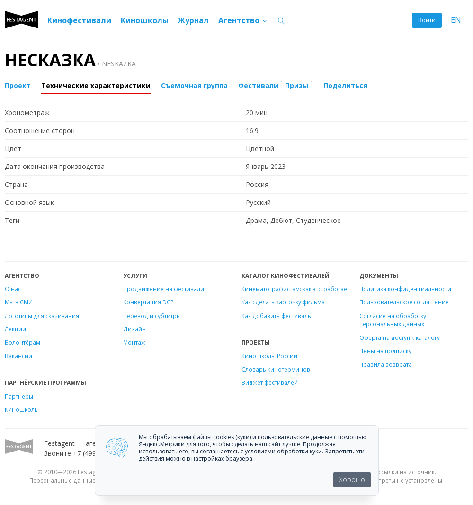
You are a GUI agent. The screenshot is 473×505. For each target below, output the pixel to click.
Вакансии (18, 356)
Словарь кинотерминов (275, 369)
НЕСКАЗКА (70, 59)
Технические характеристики (96, 85)
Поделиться (345, 85)
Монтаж (134, 342)
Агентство (243, 20)
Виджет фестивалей (269, 382)
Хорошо (352, 479)
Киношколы (145, 20)
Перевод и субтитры (152, 315)
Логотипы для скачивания (42, 315)
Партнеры (19, 396)
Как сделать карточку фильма (283, 302)
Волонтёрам (22, 342)
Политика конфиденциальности (405, 288)
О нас (13, 288)
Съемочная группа (194, 85)
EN (456, 20)
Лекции (15, 329)
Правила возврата (385, 364)
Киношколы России (269, 356)
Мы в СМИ (19, 302)
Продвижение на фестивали (163, 288)
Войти (427, 20)
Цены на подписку (385, 350)
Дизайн (134, 329)
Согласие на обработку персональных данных (392, 320)
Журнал (193, 20)
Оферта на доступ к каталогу (399, 337)
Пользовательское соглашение (404, 302)
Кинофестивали (79, 20)
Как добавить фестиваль (276, 315)
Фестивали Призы (275, 84)
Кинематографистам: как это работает (295, 288)
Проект (18, 85)
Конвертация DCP (148, 302)
